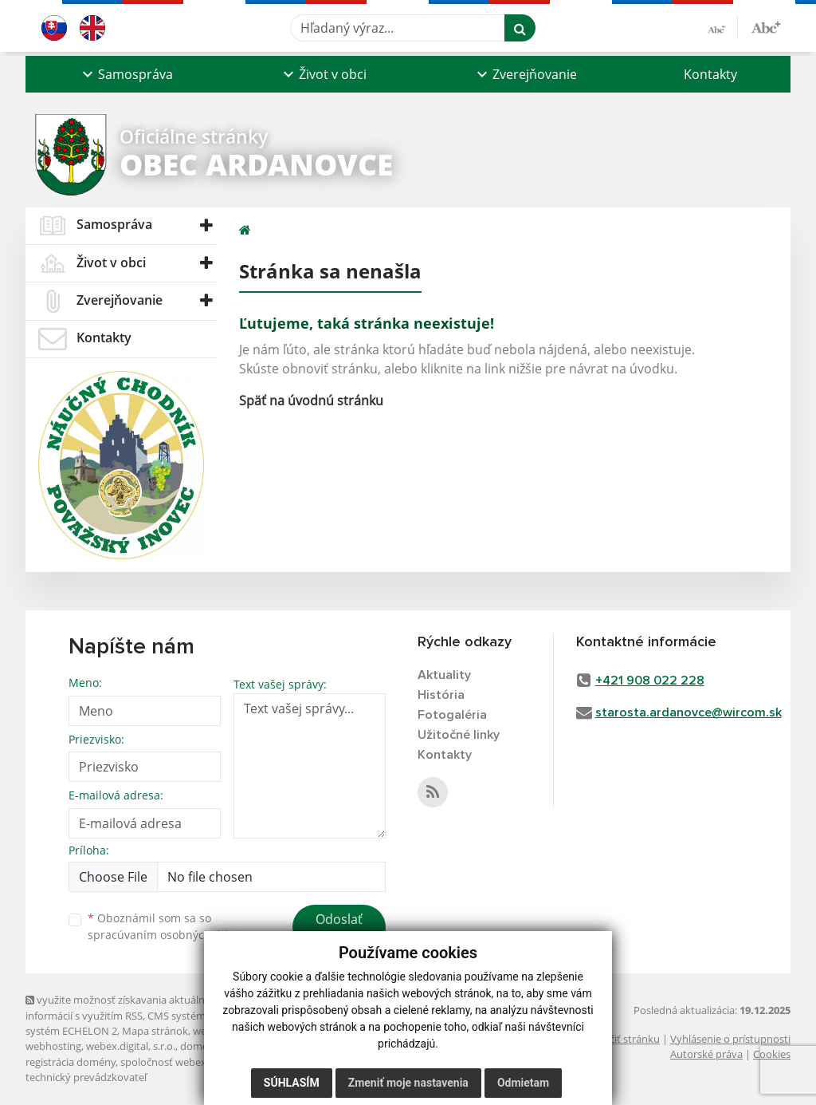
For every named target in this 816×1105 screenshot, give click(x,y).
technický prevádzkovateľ (86, 1077)
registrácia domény (71, 1062)
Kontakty (710, 74)
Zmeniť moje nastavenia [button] (408, 1082)
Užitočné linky (459, 734)
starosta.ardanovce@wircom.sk (688, 712)
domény (199, 1046)
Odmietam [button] (523, 1082)
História (441, 695)
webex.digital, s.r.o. (130, 1046)
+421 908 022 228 (649, 680)
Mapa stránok (155, 1031)
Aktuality (444, 675)
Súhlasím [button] (292, 1082)
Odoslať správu (339, 928)
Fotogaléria (452, 714)
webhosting (53, 1046)
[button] (126, 74)
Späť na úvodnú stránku (311, 400)
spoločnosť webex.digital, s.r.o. (192, 1062)
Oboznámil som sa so (169, 926)
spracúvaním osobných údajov (169, 934)
